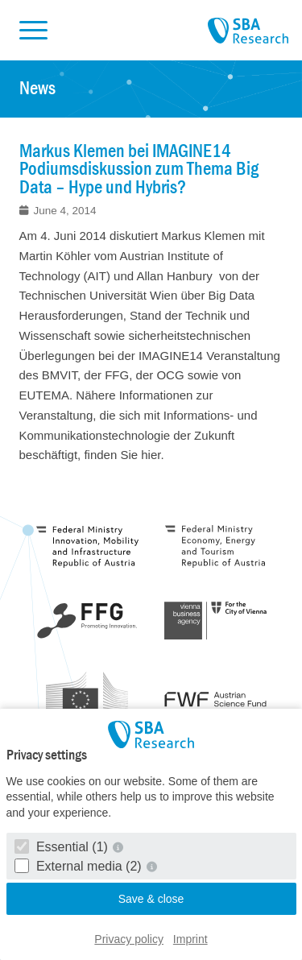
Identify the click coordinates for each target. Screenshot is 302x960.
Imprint (190, 939)
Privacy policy (128, 939)
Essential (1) (63, 847)
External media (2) (80, 866)
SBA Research (248, 31)
